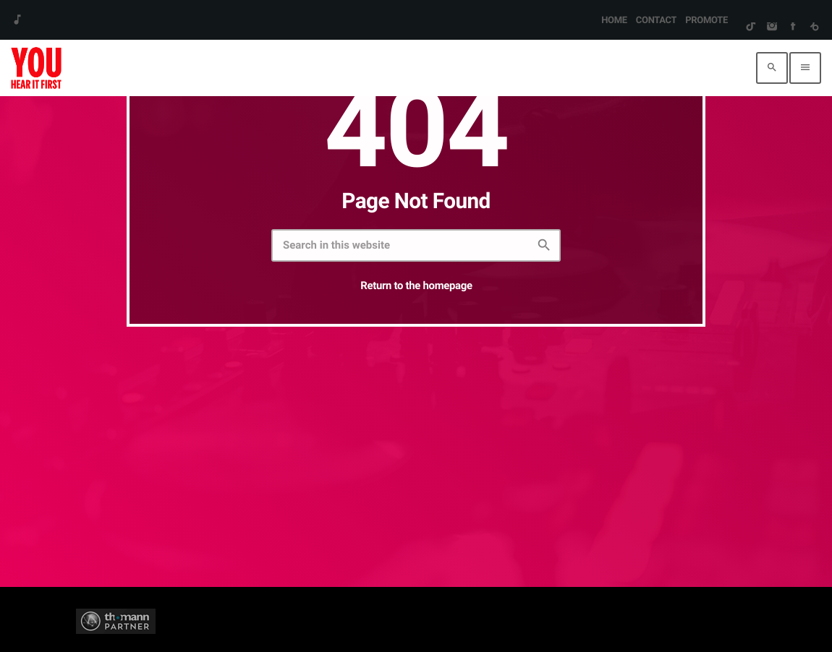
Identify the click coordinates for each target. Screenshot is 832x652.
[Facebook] (792, 27)
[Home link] (36, 68)
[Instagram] (771, 27)
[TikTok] (750, 27)
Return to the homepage (416, 285)
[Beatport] (814, 27)
